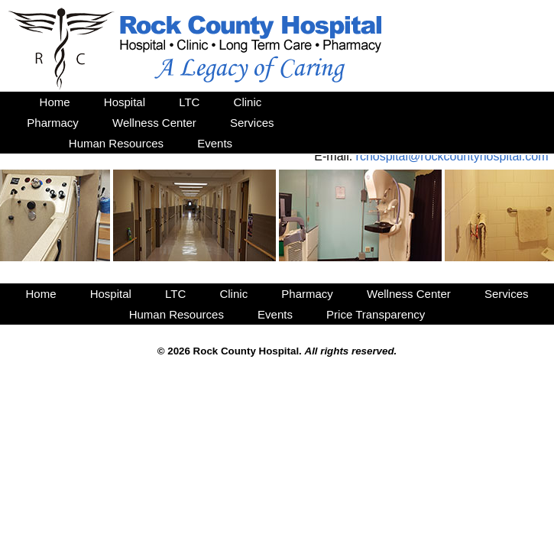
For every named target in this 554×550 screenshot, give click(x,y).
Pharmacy (53, 122)
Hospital (124, 101)
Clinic (248, 101)
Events (214, 143)
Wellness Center (154, 122)
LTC (189, 101)
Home (55, 101)
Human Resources (116, 143)
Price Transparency (375, 314)
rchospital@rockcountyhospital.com (452, 156)
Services (252, 122)
